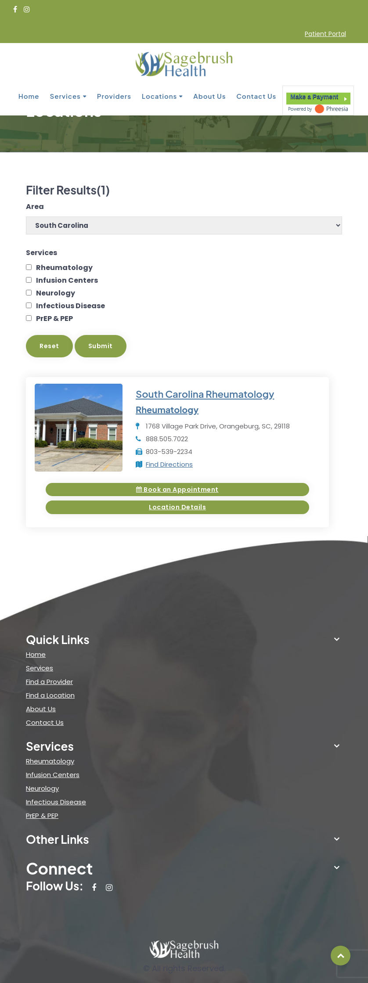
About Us (209, 95)
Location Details (177, 507)
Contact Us (256, 95)
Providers (114, 95)
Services (65, 95)
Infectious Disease (70, 306)
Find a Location (50, 695)
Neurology (55, 293)
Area (35, 207)
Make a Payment (314, 96)
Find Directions (169, 464)
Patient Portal (325, 33)
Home (29, 95)
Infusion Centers (67, 280)
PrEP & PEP (54, 318)
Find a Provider (49, 681)
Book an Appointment (177, 489)
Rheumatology (64, 268)
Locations (159, 95)
